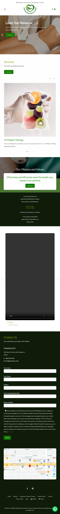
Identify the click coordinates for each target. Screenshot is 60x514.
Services (15, 496)
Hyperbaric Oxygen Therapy (27, 496)
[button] (27, 51)
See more (10, 35)
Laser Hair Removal (19, 23)
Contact (50, 496)
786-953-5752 (9, 358)
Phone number (30, 403)
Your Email (30, 377)
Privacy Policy (19, 499)
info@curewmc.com (11, 361)
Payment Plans (42, 496)
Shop (27, 499)
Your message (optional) (30, 395)
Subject (30, 386)
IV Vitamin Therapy (13, 140)
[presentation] (50, 78)
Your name (30, 369)
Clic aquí (10, 432)
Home (9, 496)
